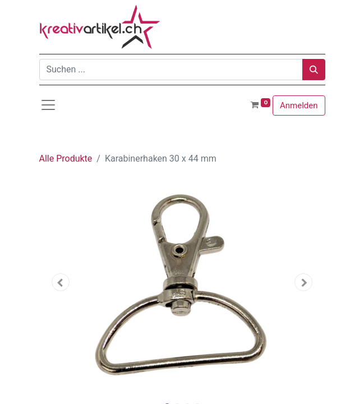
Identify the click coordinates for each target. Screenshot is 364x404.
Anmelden (299, 105)
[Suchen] (313, 69)
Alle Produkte (66, 158)
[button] (60, 282)
